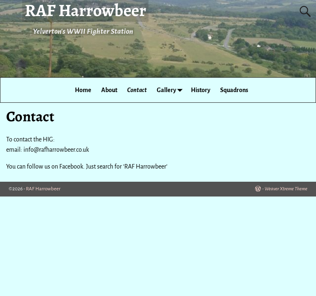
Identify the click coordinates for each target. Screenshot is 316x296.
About (109, 90)
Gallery (171, 90)
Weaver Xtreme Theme (286, 189)
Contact (137, 90)
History (200, 90)
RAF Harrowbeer (43, 189)
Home (83, 90)
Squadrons (234, 90)
